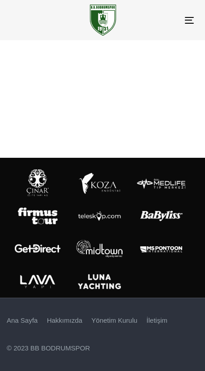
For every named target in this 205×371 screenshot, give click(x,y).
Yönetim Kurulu (114, 320)
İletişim (156, 320)
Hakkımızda (64, 320)
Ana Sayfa (22, 320)
